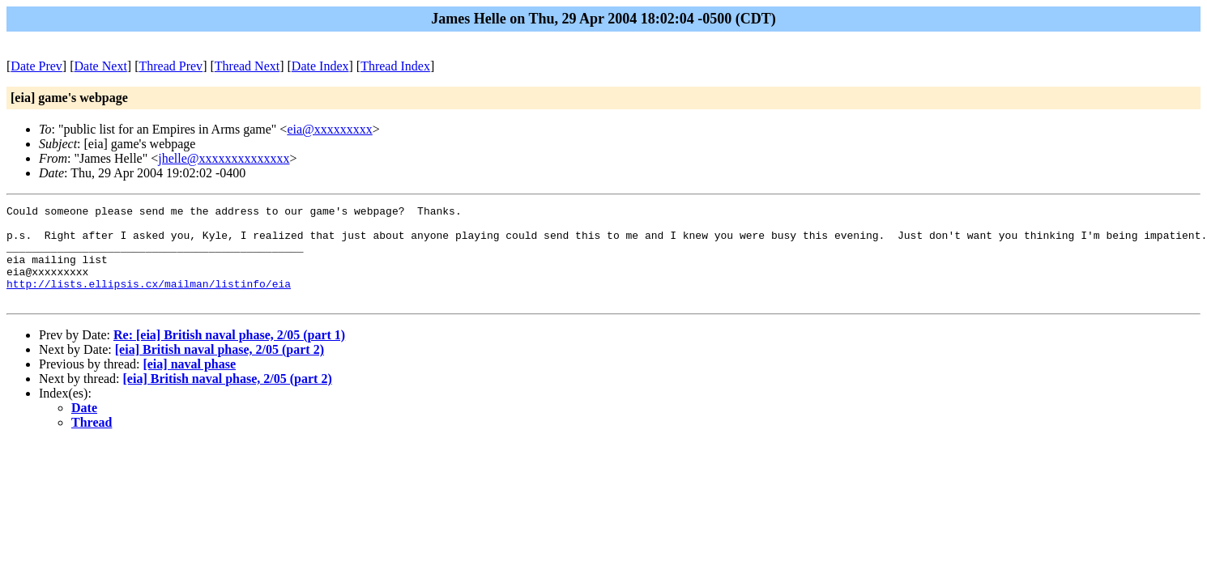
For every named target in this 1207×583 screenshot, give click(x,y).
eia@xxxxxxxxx (329, 129)
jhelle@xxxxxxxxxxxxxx (223, 158)
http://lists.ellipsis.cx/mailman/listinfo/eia (148, 300)
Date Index (320, 66)
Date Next (101, 66)
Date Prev (36, 66)
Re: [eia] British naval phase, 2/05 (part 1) (229, 354)
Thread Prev (171, 66)
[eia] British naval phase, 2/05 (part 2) (219, 369)
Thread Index (395, 66)
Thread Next (247, 66)
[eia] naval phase (189, 383)
